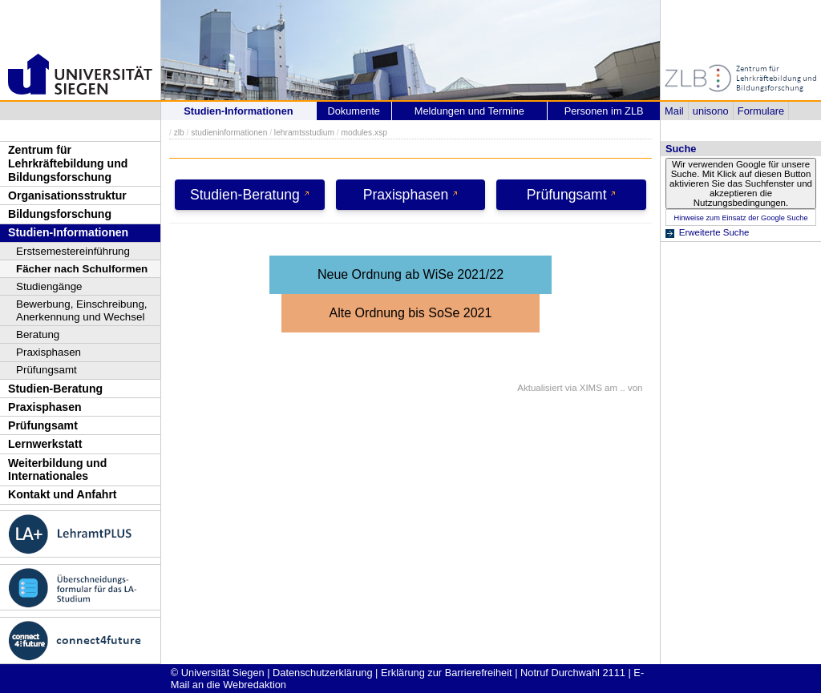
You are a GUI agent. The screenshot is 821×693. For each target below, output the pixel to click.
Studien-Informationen (68, 232)
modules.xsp (363, 132)
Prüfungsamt (46, 370)
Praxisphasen (48, 352)
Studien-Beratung (55, 388)
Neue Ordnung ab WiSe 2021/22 (410, 274)
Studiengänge (49, 286)
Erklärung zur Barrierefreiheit (446, 673)
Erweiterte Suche (714, 232)
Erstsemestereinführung (73, 251)
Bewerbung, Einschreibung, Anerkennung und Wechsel (82, 310)
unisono (711, 111)
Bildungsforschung (59, 213)
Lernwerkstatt (45, 443)
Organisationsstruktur (67, 195)
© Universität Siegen (218, 673)
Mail (674, 111)
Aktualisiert (539, 388)
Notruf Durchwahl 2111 (572, 673)
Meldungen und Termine (469, 111)
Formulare (761, 111)
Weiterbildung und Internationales (57, 470)
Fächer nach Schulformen (82, 269)
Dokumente (353, 111)
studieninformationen (229, 132)
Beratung (37, 334)
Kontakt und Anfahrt (62, 494)
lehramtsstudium (304, 132)
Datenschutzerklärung (322, 673)
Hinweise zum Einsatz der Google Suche (740, 218)
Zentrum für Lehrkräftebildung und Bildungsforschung (67, 163)
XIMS (591, 388)
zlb (179, 132)
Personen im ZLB (604, 111)
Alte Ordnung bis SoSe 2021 (411, 313)
